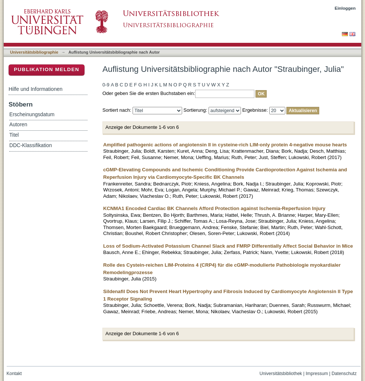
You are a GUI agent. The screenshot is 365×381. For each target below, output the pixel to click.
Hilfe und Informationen (36, 89)
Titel (14, 135)
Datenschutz (343, 373)
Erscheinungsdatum (31, 114)
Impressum (317, 373)
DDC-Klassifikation (30, 145)
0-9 (106, 85)
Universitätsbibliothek (281, 373)
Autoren (18, 124)
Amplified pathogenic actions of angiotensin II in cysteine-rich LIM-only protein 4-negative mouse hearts (225, 144)
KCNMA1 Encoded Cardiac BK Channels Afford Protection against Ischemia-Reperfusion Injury (214, 208)
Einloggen (345, 8)
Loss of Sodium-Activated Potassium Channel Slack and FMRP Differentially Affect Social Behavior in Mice (228, 246)
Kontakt (14, 373)
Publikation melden (46, 69)
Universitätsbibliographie (34, 52)
